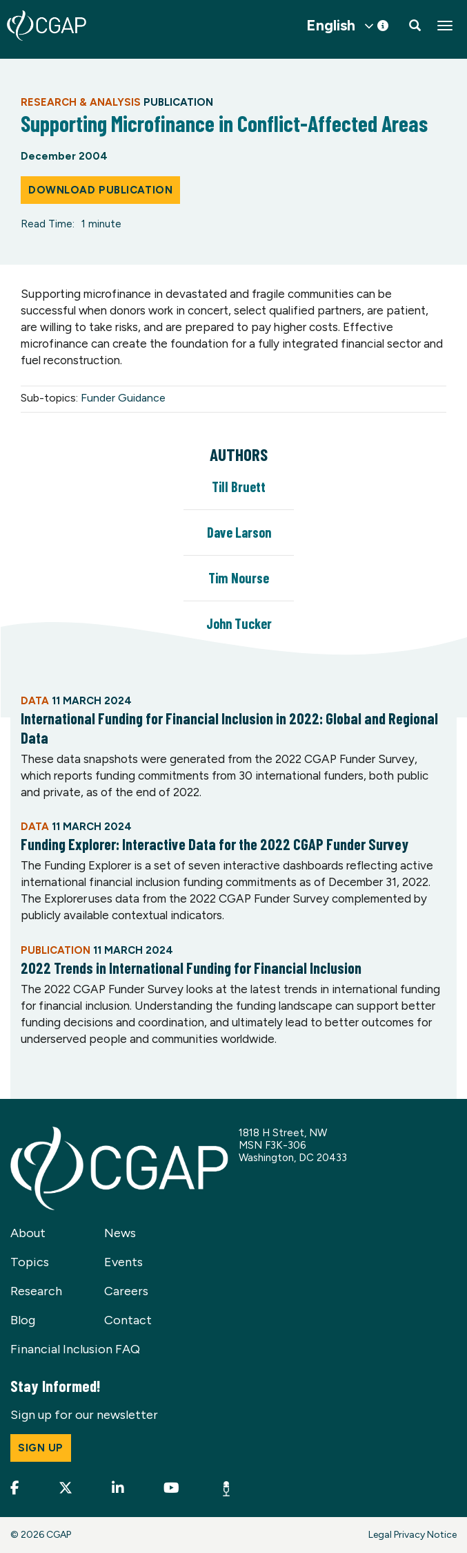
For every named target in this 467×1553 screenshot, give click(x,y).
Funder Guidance (123, 397)
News (120, 1233)
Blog (22, 1320)
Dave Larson (239, 532)
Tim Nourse (238, 578)
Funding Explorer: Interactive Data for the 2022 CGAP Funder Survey (214, 844)
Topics (29, 1262)
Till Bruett (239, 486)
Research (36, 1291)
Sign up (40, 1448)
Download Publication (100, 190)
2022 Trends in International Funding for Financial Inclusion (191, 968)
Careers (126, 1291)
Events (123, 1262)
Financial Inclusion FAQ (75, 1349)
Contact (128, 1320)
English (330, 26)
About (28, 1233)
